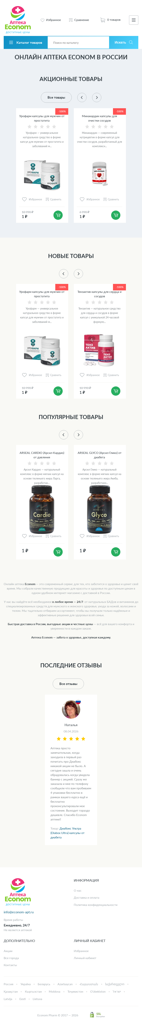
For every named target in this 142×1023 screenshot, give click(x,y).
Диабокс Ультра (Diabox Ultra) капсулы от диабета (67, 833)
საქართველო (114, 984)
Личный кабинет (85, 958)
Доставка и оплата (86, 897)
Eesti (22, 999)
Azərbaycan (65, 984)
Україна (26, 984)
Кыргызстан (33, 991)
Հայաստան (89, 984)
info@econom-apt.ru (19, 912)
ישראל (117, 991)
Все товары (56, 97)
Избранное (81, 951)
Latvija (8, 999)
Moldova (54, 991)
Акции (8, 951)
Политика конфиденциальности (95, 904)
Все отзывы (68, 684)
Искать (120, 42)
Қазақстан (11, 991)
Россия (8, 984)
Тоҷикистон (75, 991)
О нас (78, 890)
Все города (11, 958)
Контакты (10, 965)
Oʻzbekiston (98, 991)
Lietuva (37, 999)
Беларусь (44, 984)
